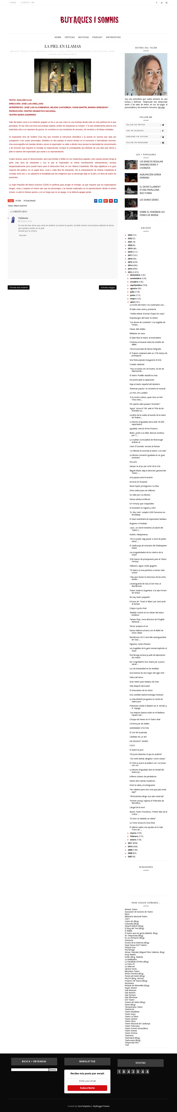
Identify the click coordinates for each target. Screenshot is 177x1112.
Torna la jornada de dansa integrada (145, 349)
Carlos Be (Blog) (132, 921)
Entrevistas (113, 37)
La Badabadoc (131, 959)
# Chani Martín (29, 201)
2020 (130, 245)
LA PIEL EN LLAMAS (139, 393)
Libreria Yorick (131, 969)
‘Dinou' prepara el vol (139, 626)
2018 (130, 252)
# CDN (18, 201)
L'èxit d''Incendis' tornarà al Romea (145, 446)
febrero (134, 836)
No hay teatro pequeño (140, 597)
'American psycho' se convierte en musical (147, 388)
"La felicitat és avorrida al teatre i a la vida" (148, 451)
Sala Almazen (130, 990)
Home (13, 2)
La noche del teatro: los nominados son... (147, 305)
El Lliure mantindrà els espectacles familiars (148, 519)
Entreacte (129, 940)
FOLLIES (133, 462)
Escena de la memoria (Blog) (137, 943)
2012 (130, 272)
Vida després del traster (140, 686)
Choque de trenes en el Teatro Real (145, 719)
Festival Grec (130, 947)
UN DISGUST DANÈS (139, 741)
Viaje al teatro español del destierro (145, 384)
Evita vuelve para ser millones (142, 490)
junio (133, 295)
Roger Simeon (131, 988)
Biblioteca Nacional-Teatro (136, 916)
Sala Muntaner (131, 997)
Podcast (97, 37)
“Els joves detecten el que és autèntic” (146, 754)
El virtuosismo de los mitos (141, 690)
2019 (130, 248)
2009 (130, 850)
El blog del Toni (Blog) (134, 928)
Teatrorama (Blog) (133, 1040)
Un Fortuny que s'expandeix (142, 504)
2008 (130, 853)
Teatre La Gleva (131, 1016)
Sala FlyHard (130, 995)
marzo (133, 833)
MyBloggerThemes (101, 1106)
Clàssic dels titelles (137, 329)
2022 (130, 238)
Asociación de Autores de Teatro (139, 912)
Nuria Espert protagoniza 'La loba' (144, 486)
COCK (132, 745)
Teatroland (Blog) (132, 1038)
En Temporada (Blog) (134, 935)
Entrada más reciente (19, 287)
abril (132, 302)
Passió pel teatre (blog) (135, 976)
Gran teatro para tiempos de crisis (144, 682)
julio (132, 292)
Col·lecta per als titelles (139, 724)
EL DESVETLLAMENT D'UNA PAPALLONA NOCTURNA (150, 190)
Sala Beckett (130, 993)
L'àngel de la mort (137, 807)
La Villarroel (130, 966)
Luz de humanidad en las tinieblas (144, 668)
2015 (130, 262)
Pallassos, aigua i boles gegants (143, 566)
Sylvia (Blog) (130, 1004)
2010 (130, 846)
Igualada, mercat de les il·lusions (144, 428)
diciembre (135, 275)
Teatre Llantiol (131, 1019)
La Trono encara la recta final (142, 823)
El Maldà (128, 931)
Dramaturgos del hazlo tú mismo (144, 318)
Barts (127, 914)
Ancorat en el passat (138, 482)
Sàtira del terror (136, 677)
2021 (130, 242)
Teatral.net (129, 1009)
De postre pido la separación (142, 380)
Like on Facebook (146, 131)
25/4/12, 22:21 (26, 221)
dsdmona (23, 217)
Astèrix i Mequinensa (139, 534)
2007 (130, 856)
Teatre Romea (131, 1031)
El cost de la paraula (138, 732)
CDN (32, 51)
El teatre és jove (136, 750)
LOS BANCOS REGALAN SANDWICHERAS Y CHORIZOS (151, 164)
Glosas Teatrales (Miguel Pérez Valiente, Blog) (145, 952)
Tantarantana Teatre (134, 1007)
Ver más (161, 107)
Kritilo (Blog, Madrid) (134, 957)
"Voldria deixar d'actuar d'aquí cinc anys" (147, 314)
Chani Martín (40, 51)
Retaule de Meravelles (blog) (137, 985)
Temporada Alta (132, 1042)
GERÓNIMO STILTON (139, 728)
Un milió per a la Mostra (140, 495)
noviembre (136, 278)
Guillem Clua (52, 51)
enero (133, 840)
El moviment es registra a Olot (143, 508)
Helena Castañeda (65, 51)
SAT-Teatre (129, 1000)
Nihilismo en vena (137, 333)
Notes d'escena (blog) (134, 973)
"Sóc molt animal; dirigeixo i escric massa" (148, 759)
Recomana (129, 983)
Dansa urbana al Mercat (140, 499)
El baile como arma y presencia (143, 309)
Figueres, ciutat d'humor (140, 644)
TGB (127, 1045)
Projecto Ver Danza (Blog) (136, 981)
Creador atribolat (137, 364)
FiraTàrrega (130, 950)
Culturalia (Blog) (132, 924)
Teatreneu (129, 1035)
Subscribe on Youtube (146, 137)
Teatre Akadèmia (132, 1012)
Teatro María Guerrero (67, 54)
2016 (130, 259)
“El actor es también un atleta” (143, 818)
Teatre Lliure (130, 1021)
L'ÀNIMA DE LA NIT (138, 737)
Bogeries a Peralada (138, 523)
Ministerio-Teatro (132, 971)
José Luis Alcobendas (82, 51)
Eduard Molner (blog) (134, 926)
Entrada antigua (108, 287)
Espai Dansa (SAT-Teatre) (136, 945)
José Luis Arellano (100, 51)
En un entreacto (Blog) (134, 938)
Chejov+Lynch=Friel (138, 608)
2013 (130, 269)
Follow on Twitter (146, 125)
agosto (134, 288)
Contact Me (28, 2)
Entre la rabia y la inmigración (142, 785)
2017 (130, 255)
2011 (130, 843)
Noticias (83, 37)
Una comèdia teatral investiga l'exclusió (146, 695)
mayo (133, 299)
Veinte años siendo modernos (142, 781)
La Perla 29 (130, 964)
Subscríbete (87, 1088)
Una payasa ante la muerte (141, 477)
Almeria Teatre (131, 909)
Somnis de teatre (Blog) (135, 1002)
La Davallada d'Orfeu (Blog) (137, 962)
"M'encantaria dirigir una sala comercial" (147, 796)
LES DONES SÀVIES (149, 199)
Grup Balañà (130, 954)
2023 (130, 235)
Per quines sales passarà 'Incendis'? (145, 404)
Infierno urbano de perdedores (143, 776)
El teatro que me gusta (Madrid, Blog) (141, 933)
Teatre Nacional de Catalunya (137, 1023)
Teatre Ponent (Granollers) (136, 1028)
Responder (22, 235)
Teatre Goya (130, 1014)
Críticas (70, 37)
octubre (134, 282)
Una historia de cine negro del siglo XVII (147, 673)
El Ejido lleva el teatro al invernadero (145, 338)
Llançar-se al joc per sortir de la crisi (145, 466)
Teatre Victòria (131, 1033)
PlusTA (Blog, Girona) (134, 978)
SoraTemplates (84, 1106)
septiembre (136, 285)
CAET (127, 919)
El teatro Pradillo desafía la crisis (143, 375)
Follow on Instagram (146, 143)
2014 (130, 265)
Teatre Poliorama (132, 1026)
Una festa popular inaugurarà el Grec (146, 360)
